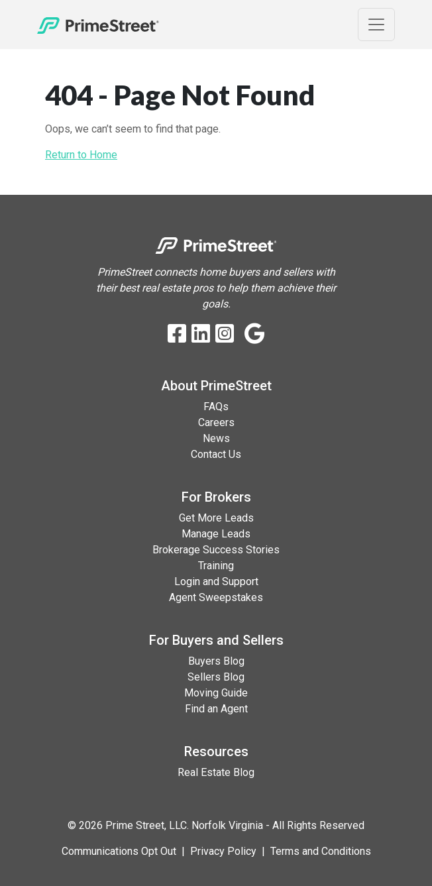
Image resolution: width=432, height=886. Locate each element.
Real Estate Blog (216, 772)
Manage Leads (216, 533)
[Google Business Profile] (254, 334)
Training (216, 565)
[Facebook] (177, 334)
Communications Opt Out (119, 851)
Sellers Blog (216, 677)
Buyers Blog (216, 661)
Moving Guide (216, 693)
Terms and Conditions (320, 851)
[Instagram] (224, 334)
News (216, 438)
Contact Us (216, 454)
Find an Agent (216, 708)
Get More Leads (216, 518)
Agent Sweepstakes (216, 597)
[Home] (98, 24)
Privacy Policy (223, 851)
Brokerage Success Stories (216, 549)
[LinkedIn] (200, 334)
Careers (216, 422)
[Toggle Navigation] (376, 24)
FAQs (216, 406)
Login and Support (216, 581)
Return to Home (81, 154)
